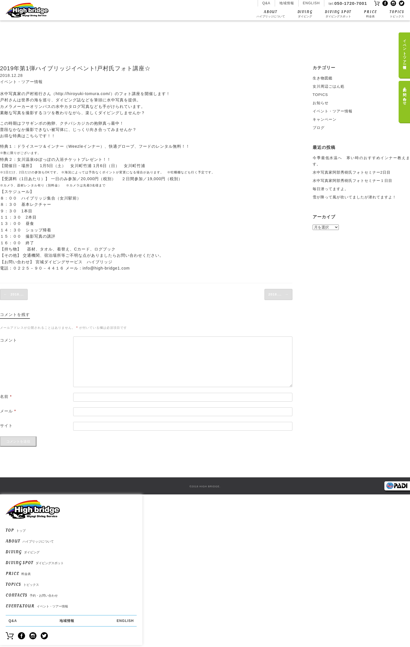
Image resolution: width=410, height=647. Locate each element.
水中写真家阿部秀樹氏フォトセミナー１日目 (352, 180)
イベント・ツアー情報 (21, 81)
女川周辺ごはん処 (329, 86)
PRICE (370, 13)
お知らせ (321, 103)
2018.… (12, 294)
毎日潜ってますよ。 (330, 189)
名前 (6, 395)
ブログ (319, 128)
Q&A (266, 3)
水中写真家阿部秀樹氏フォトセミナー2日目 (352, 172)
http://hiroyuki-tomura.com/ (83, 93)
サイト (6, 424)
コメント (8, 339)
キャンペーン (325, 119)
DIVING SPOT (338, 13)
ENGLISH (311, 3)
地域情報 (286, 3)
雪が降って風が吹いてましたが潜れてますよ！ (354, 197)
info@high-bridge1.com (106, 268)
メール (8, 410)
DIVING (305, 13)
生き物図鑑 (323, 78)
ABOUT (271, 13)
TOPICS (397, 13)
